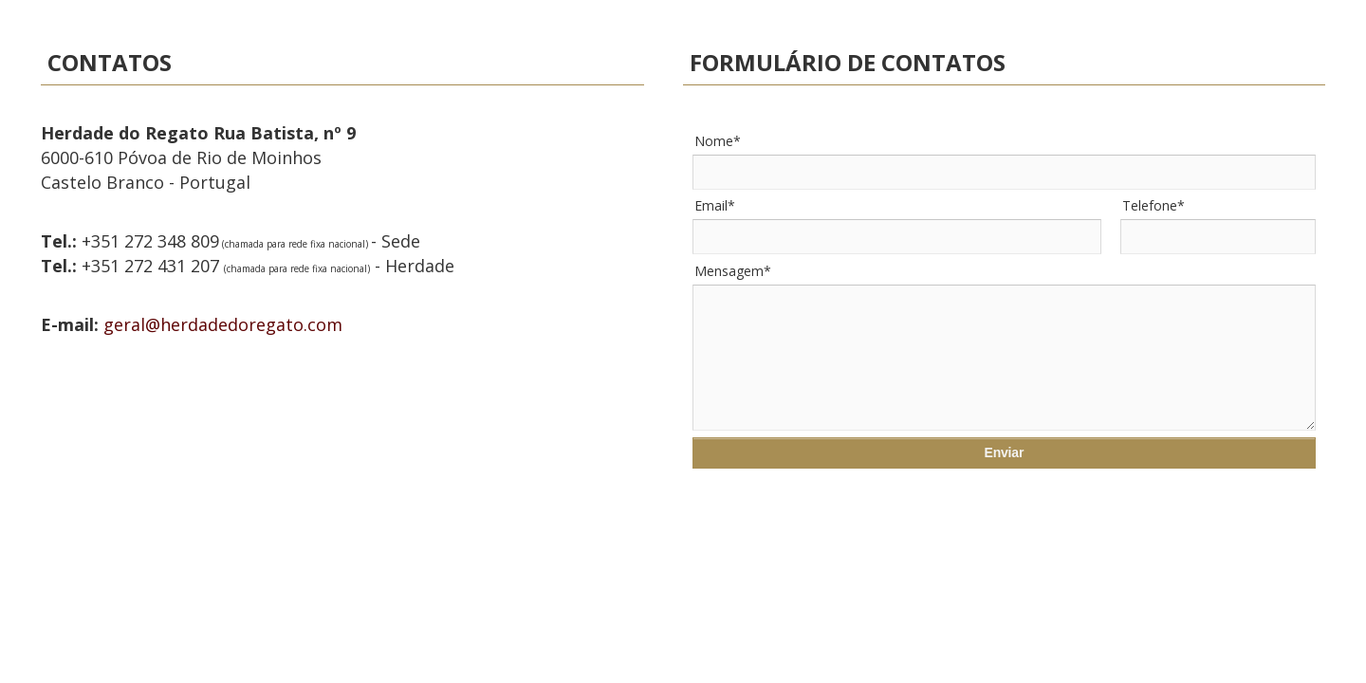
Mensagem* (732, 271)
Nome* (717, 141)
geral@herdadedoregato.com (222, 324)
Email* (714, 205)
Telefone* (1153, 205)
